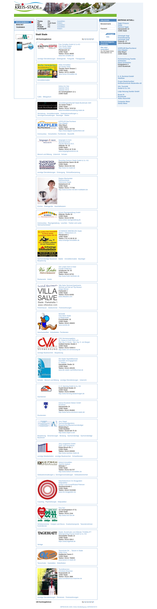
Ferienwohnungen (65, 308)
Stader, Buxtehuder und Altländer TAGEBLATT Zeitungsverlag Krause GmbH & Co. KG (75, 533)
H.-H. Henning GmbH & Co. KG (70, 386)
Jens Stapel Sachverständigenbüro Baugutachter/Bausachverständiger (71, 423)
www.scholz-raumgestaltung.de (70, 220)
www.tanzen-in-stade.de (67, 560)
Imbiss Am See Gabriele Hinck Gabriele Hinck (64, 88)
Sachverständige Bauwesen (47, 259)
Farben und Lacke (75, 223)
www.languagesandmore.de (68, 151)
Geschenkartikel (43, 332)
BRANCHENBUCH (22, 22)
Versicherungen (52, 436)
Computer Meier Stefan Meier (124, 102)
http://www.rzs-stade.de (67, 168)
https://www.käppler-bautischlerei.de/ (71, 131)
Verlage (40, 544)
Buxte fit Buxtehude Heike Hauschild (124, 96)
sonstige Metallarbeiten (45, 456)
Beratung (63, 436)
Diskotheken (61, 563)
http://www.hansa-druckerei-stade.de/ (72, 412)
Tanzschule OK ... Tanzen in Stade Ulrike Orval (71, 551)
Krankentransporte (72, 524)
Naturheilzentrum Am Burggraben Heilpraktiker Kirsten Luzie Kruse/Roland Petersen (72, 483)
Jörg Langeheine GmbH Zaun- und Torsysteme (67, 445)
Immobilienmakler (43, 80)
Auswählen (61, 21)
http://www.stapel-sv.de (67, 433)
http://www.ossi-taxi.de (66, 515)
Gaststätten (52, 563)
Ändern (59, 23)
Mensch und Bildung (44, 154)
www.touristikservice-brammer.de (70, 578)
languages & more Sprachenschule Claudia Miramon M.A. (66, 142)
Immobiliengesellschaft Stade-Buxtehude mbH (75, 103)
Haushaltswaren (60, 206)
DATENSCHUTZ (92, 607)
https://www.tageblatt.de (67, 541)
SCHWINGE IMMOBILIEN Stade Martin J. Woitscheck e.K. (70, 232)
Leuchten (64, 223)
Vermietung (41, 113)
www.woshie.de (64, 325)
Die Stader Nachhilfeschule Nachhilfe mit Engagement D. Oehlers (68, 361)
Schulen (64, 154)
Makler (66, 115)
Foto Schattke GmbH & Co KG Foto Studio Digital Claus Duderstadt (69, 46)
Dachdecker (41, 397)
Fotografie (70, 59)
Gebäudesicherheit (81, 475)
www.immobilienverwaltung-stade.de (71, 110)
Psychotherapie (50, 502)
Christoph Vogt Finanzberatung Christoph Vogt (124, 37)
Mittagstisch (47, 97)
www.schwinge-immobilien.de (69, 240)
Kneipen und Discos (58, 524)
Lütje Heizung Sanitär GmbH (128, 91)
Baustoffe (71, 134)
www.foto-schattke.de (66, 55)
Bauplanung (41, 261)
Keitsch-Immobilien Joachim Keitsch (65, 463)
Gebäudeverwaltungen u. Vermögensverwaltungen (55, 475)
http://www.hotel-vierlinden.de (69, 276)
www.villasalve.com (65, 296)
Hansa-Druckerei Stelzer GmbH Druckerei (70, 404)
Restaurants (41, 279)
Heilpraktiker (62, 502)
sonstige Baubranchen (45, 353)
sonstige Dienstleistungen (46, 59)
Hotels (49, 279)
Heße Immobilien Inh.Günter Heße (65, 66)
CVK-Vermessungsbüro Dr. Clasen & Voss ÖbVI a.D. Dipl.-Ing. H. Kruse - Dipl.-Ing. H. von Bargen (74, 340)
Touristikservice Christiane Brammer (66, 570)
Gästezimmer (52, 308)
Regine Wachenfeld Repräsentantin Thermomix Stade (65, 180)
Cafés (39, 97)
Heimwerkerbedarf (43, 225)
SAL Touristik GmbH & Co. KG (124, 87)
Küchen (40, 206)
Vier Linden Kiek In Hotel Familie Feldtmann (67, 268)
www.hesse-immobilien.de (68, 74)
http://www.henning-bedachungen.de (71, 394)
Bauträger (59, 115)
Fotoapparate (80, 59)
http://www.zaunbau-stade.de (69, 453)
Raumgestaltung (53, 223)
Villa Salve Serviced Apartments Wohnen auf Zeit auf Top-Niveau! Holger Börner (70, 287)
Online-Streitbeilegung (79, 607)
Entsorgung (61, 172)
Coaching (40, 502)
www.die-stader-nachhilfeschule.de (71, 370)
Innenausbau (42, 134)
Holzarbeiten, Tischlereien (57, 134)
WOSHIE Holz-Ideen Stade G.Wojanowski (65, 316)
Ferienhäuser (42, 308)
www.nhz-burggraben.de (67, 492)
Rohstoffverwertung (73, 172)
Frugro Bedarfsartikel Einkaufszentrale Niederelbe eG (130, 82)
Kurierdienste (42, 526)
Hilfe (107, 37)
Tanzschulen (41, 563)
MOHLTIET (19, 24)
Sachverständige (73, 436)
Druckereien (41, 415)
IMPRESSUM (64, 607)
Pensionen (60, 597)
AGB (70, 607)
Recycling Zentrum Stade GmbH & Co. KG (74, 160)
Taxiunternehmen (86, 524)
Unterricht (56, 154)
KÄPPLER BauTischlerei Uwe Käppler (67, 122)
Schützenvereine (43, 524)
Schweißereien (77, 456)
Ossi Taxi (62, 508)
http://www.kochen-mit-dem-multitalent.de (73, 190)
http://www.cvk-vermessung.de (69, 350)
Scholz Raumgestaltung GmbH (69, 212)
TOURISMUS (20, 27)
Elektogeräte (61, 59)
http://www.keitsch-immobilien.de (70, 472)
